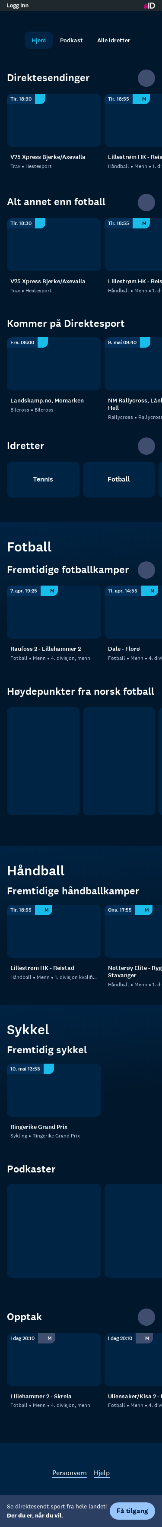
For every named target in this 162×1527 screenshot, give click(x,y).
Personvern (69, 1472)
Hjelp (102, 1472)
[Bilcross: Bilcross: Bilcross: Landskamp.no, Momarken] (54, 363)
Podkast (71, 40)
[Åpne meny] (146, 19)
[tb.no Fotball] (54, 1231)
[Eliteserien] (43, 761)
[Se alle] (146, 78)
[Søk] (15, 40)
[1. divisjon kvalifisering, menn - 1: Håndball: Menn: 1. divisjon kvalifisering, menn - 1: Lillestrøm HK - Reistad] (54, 931)
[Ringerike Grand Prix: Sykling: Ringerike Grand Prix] (54, 1090)
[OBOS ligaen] (119, 761)
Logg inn (18, 6)
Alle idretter (113, 40)
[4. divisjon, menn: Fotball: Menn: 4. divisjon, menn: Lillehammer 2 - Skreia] (54, 1359)
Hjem (39, 40)
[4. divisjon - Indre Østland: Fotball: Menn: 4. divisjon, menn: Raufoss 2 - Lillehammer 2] (54, 612)
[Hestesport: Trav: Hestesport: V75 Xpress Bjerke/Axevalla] (54, 120)
